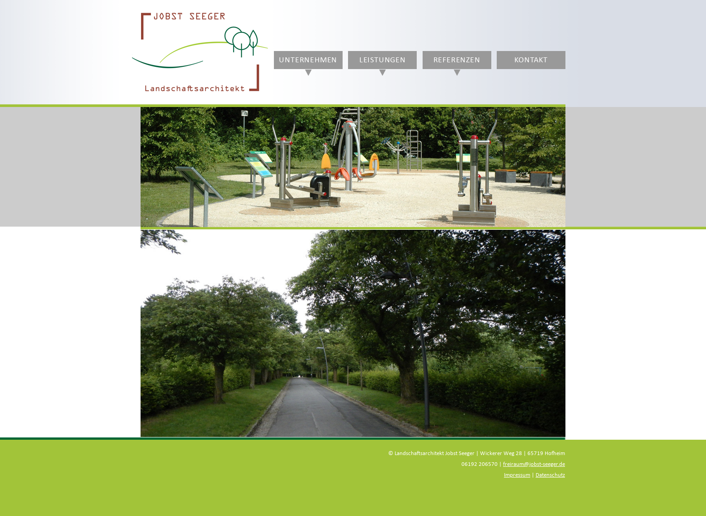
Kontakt (531, 60)
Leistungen (382, 60)
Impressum (517, 475)
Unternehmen (308, 60)
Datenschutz (550, 475)
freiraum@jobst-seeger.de (534, 464)
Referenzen (456, 60)
